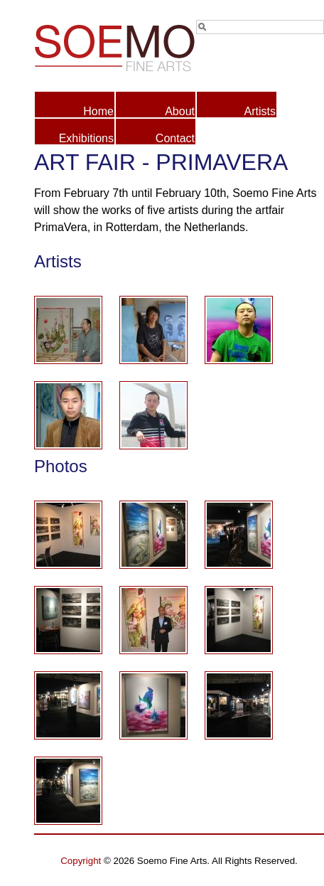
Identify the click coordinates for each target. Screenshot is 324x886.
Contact (175, 138)
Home (98, 111)
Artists (260, 111)
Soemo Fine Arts (106, 45)
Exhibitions (86, 138)
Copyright (80, 860)
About (180, 111)
